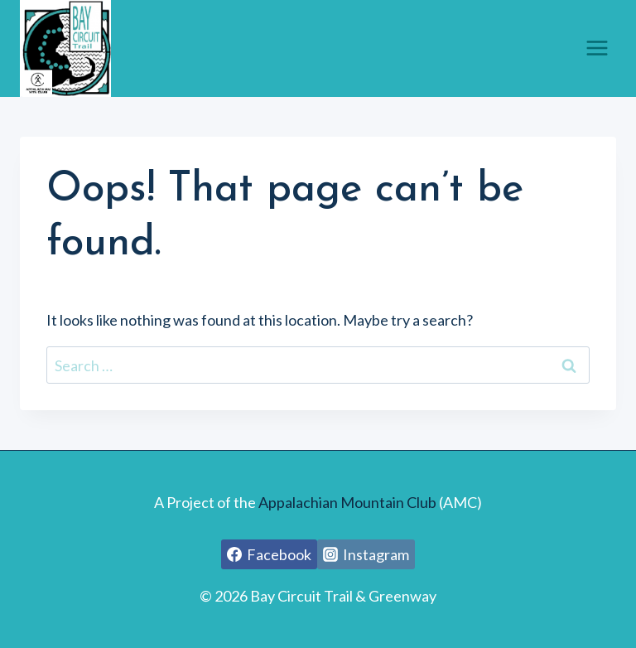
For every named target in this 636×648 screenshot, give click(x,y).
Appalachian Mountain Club (347, 502)
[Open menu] (596, 48)
